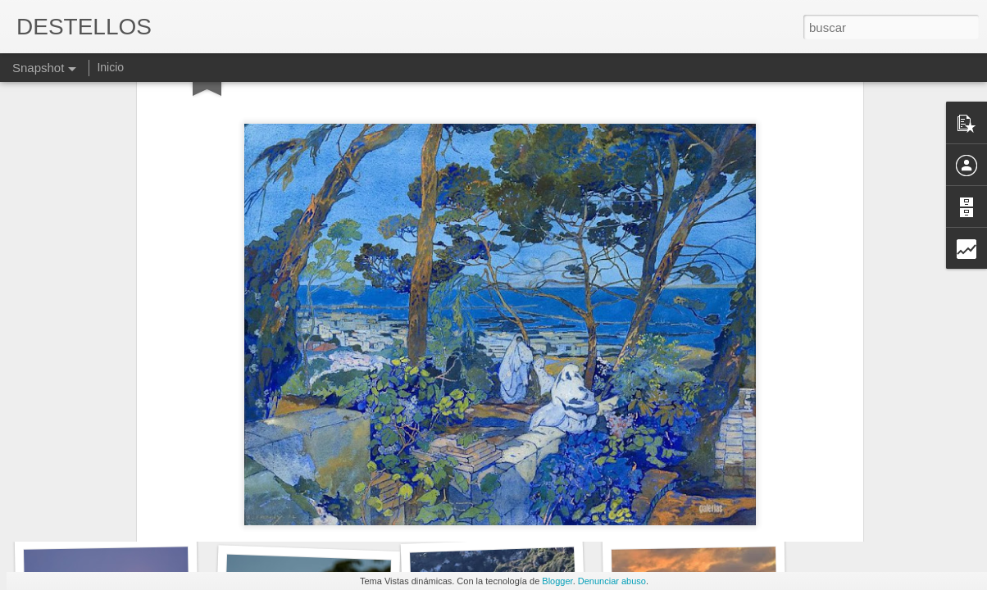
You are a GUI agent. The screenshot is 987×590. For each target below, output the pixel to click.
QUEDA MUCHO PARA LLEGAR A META (559, 512)
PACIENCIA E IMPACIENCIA (719, 507)
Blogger (557, 581)
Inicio (110, 67)
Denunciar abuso (612, 581)
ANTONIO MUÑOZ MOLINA (122, 515)
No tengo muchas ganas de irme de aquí (349, 504)
